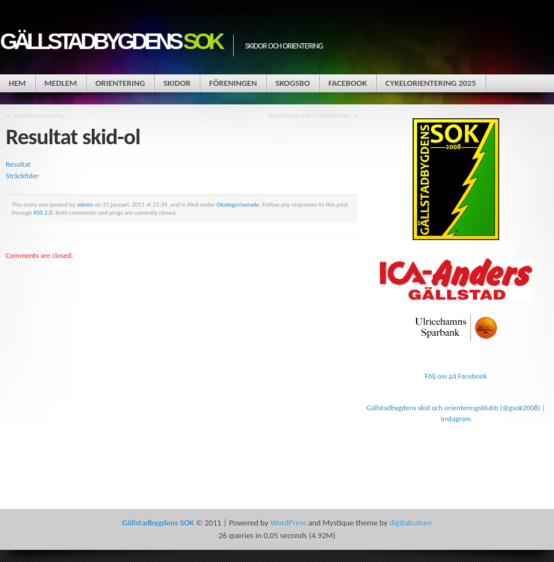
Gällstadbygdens (111, 41)
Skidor (176, 83)
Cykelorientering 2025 (430, 83)
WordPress (288, 523)
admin (85, 204)
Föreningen (233, 83)
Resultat (18, 164)
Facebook (347, 83)
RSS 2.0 (43, 212)
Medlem (60, 83)
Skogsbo (292, 83)
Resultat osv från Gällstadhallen (309, 115)
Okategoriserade (237, 204)
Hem (17, 83)
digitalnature (411, 523)
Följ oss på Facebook (456, 376)
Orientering (120, 83)
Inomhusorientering (39, 115)
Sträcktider (22, 175)
